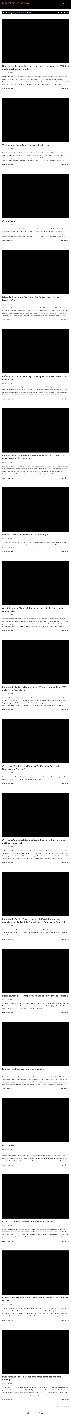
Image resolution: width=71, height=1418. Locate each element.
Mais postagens (63, 1406)
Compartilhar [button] (7, 88)
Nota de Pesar (9, 1145)
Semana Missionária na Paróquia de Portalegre (25, 534)
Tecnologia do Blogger (35, 1413)
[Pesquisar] (63, 3)
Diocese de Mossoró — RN (17, 3)
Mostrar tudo (62, 13)
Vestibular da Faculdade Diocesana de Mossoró (26, 145)
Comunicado (8, 221)
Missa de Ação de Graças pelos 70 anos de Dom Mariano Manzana (35, 995)
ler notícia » (64, 88)
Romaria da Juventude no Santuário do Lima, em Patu (28, 1221)
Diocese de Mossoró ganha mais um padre (23, 1069)
